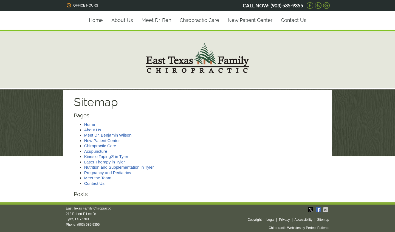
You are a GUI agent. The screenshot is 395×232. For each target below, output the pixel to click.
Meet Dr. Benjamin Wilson (108, 135)
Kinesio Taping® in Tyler (106, 156)
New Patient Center (250, 20)
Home (96, 20)
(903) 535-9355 (286, 6)
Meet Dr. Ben (156, 20)
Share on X (311, 209)
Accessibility (303, 220)
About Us (122, 20)
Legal (270, 220)
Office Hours (82, 5)
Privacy (284, 220)
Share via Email (326, 209)
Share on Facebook (319, 209)
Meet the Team (97, 178)
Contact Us (293, 20)
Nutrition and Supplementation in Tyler (119, 167)
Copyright (255, 220)
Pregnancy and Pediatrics (107, 172)
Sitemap (323, 220)
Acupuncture (95, 151)
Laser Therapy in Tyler (104, 162)
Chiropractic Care (199, 20)
